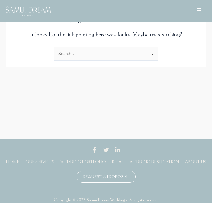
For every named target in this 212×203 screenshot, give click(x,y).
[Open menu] (199, 10)
